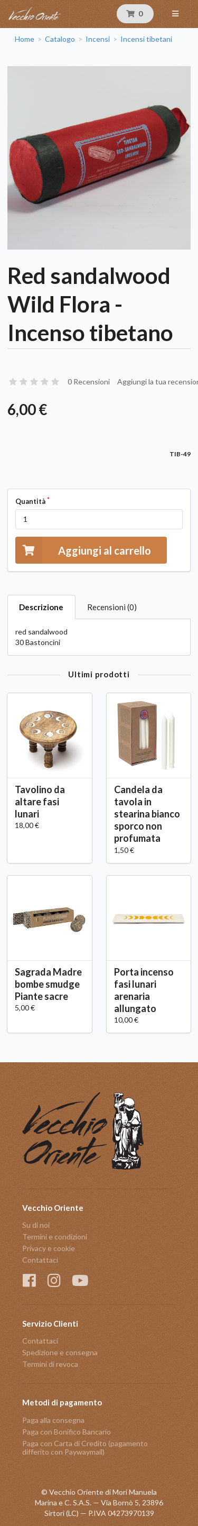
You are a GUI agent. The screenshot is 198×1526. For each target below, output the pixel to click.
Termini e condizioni (54, 1236)
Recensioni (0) (112, 607)
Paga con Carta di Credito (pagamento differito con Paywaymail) (85, 1447)
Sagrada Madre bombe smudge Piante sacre (48, 984)
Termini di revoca (50, 1363)
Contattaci (40, 1259)
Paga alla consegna (53, 1420)
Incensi (98, 39)
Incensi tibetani (146, 39)
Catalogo (60, 39)
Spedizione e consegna (60, 1352)
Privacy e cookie (48, 1248)
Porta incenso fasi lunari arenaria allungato (144, 990)
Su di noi (36, 1225)
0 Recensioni (89, 381)
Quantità (30, 501)
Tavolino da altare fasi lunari (40, 802)
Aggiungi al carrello (83, 550)
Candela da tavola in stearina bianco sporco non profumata (147, 814)
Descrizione (41, 607)
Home (24, 39)
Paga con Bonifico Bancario (66, 1431)
